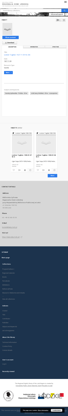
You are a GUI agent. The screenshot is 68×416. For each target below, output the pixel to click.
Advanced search (57, 14)
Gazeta (6, 68)
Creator (4, 311)
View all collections (8, 299)
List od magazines (8, 331)
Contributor (6, 319)
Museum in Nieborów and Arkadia (13, 293)
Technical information (9, 342)
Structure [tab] (55, 46)
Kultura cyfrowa (7, 289)
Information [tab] (34, 46)
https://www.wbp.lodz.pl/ (11, 237)
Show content (10, 37)
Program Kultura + (8, 269)
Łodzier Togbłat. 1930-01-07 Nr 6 (22, 156)
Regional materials (8, 273)
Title (3, 315)
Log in (4, 364)
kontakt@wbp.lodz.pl (9, 227)
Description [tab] (12, 47)
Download (9, 43)
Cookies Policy (7, 346)
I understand (56, 410)
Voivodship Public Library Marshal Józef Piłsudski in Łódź (34, 386)
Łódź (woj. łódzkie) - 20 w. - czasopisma (44, 93)
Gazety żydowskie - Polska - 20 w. (16, 93)
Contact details (7, 350)
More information (43, 410)
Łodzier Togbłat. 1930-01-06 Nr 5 (46, 156)
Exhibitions (6, 285)
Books (4, 277)
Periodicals (6, 281)
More (52, 175)
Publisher (5, 323)
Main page (6, 258)
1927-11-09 (7, 61)
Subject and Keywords (9, 327)
